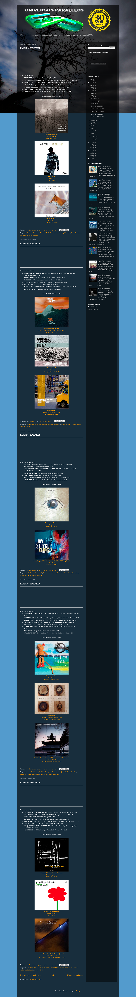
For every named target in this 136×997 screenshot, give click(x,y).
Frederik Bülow (71, 772)
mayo (93, 128)
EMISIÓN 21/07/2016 (104, 208)
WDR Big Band (37, 575)
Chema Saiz (38, 573)
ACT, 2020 (51, 915)
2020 (91, 96)
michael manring (59, 233)
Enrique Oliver (54, 968)
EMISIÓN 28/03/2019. (105, 247)
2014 (91, 156)
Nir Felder (67, 233)
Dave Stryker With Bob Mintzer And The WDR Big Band (51, 561)
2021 (91, 93)
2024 (91, 85)
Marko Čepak (29, 970)
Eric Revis (53, 772)
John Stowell (74, 968)
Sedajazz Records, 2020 (51, 372)
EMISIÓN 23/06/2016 (104, 180)
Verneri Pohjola (33, 235)
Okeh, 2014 (51, 180)
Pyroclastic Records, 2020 (51, 719)
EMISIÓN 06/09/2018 (104, 194)
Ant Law (36, 968)
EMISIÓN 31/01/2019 (104, 166)
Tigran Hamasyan (53, 774)
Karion (22, 970)
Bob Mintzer (30, 573)
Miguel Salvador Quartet (52, 328)
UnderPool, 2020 (51, 525)
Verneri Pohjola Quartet (51, 911)
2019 (91, 142)
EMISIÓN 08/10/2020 (30, 584)
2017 (91, 148)
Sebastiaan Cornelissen (64, 573)
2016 (91, 150)
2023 (91, 88)
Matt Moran (43, 774)
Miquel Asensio (76, 424)
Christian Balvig (44, 772)
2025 (91, 82)
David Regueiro (44, 968)
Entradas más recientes (30, 975)
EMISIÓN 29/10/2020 (30, 48)
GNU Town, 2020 (52, 136)
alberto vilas (30, 424)
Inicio (54, 975)
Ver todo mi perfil (93, 309)
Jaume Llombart (64, 968)
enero (93, 139)
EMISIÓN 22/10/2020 (30, 243)
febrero (93, 136)
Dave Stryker (47, 573)
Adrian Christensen (32, 772)
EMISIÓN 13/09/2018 (104, 261)
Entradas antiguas (75, 975)
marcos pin (57, 424)
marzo (93, 133)
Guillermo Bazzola (32, 233)
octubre (93, 103)
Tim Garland (24, 235)
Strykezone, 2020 (51, 565)
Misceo (54, 573)
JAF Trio (41, 233)
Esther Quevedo (62, 772)
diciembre (94, 98)
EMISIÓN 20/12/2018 (104, 221)
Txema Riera (28, 575)
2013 (91, 158)
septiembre (95, 120)
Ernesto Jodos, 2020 (51, 414)
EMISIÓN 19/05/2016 (104, 234)
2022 (91, 90)
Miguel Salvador (66, 424)
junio (93, 125)
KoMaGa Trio (49, 233)
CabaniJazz (93, 306)
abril (92, 131)
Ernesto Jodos (39, 424)
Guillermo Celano (51, 676)
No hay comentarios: (49, 230)
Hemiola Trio (35, 774)
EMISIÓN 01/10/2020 (30, 782)
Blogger (78, 991)
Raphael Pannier (25, 426)
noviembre (94, 101)
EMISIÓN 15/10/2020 (30, 435)
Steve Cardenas (76, 233)
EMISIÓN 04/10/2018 (104, 275)
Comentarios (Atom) (35, 979)
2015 (91, 153)
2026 (91, 80)
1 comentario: (47, 421)
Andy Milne (30, 968)
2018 (91, 145)
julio (92, 123)
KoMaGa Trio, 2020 (52, 223)
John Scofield (48, 424)
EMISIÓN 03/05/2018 (104, 289)
